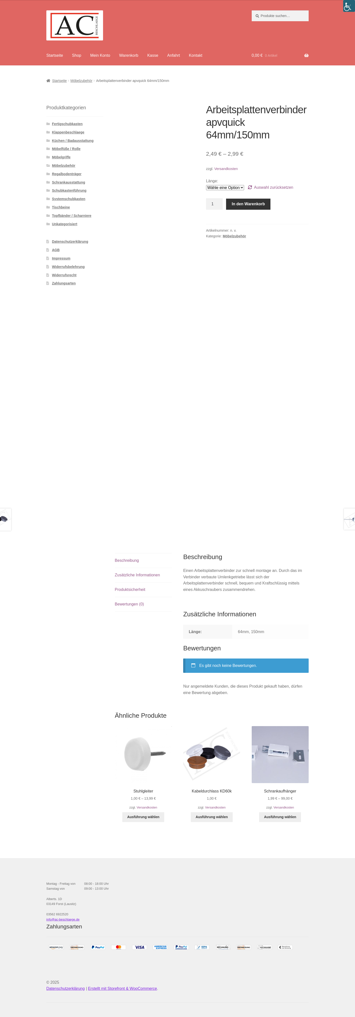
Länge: (212, 181)
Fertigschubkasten (67, 124)
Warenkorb (128, 55)
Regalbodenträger (67, 174)
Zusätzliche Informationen (137, 575)
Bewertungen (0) (129, 604)
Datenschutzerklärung (70, 242)
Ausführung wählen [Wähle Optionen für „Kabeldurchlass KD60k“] (211, 817)
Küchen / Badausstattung (73, 141)
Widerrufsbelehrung (68, 267)
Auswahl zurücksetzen (273, 187)
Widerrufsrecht (64, 275)
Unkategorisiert (64, 224)
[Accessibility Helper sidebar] (349, 6)
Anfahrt (173, 55)
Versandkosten (226, 169)
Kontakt (195, 55)
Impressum (61, 258)
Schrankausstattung (68, 182)
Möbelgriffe (61, 157)
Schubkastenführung (69, 190)
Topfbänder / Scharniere (71, 216)
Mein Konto (100, 55)
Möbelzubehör (81, 81)
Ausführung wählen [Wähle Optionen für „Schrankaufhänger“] (280, 817)
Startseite (54, 55)
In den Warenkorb (248, 204)
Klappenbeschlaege (68, 132)
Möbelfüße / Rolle (66, 149)
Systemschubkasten (68, 199)
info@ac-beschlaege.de (63, 919)
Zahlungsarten (64, 283)
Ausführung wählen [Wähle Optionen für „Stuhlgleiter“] (143, 817)
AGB (56, 250)
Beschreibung (127, 560)
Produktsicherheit (130, 589)
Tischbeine (61, 207)
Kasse (152, 55)
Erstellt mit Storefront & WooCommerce (122, 988)
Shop (76, 55)
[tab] (143, 560)
